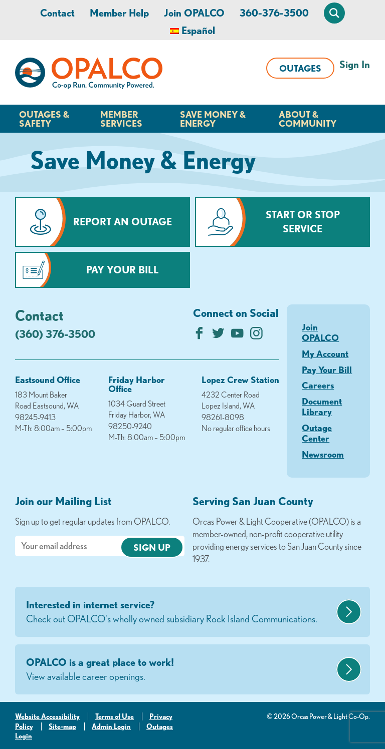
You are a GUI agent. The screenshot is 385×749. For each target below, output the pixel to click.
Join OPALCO (194, 13)
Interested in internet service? (180, 612)
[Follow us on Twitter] (218, 335)
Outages (300, 68)
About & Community (307, 118)
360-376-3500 (274, 13)
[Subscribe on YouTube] (237, 335)
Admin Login (111, 726)
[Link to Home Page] (88, 75)
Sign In (354, 64)
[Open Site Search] (334, 13)
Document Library (322, 406)
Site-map (62, 726)
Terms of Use (114, 716)
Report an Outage (122, 221)
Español (198, 30)
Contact (57, 13)
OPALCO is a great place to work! (180, 669)
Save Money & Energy (213, 118)
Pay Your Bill (122, 269)
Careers (318, 385)
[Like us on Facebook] (199, 335)
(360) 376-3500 (55, 333)
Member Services (121, 118)
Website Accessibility (47, 716)
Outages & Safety (44, 118)
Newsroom (323, 454)
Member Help (119, 13)
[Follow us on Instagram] (256, 335)
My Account (325, 353)
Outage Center (317, 433)
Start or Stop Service (303, 221)
